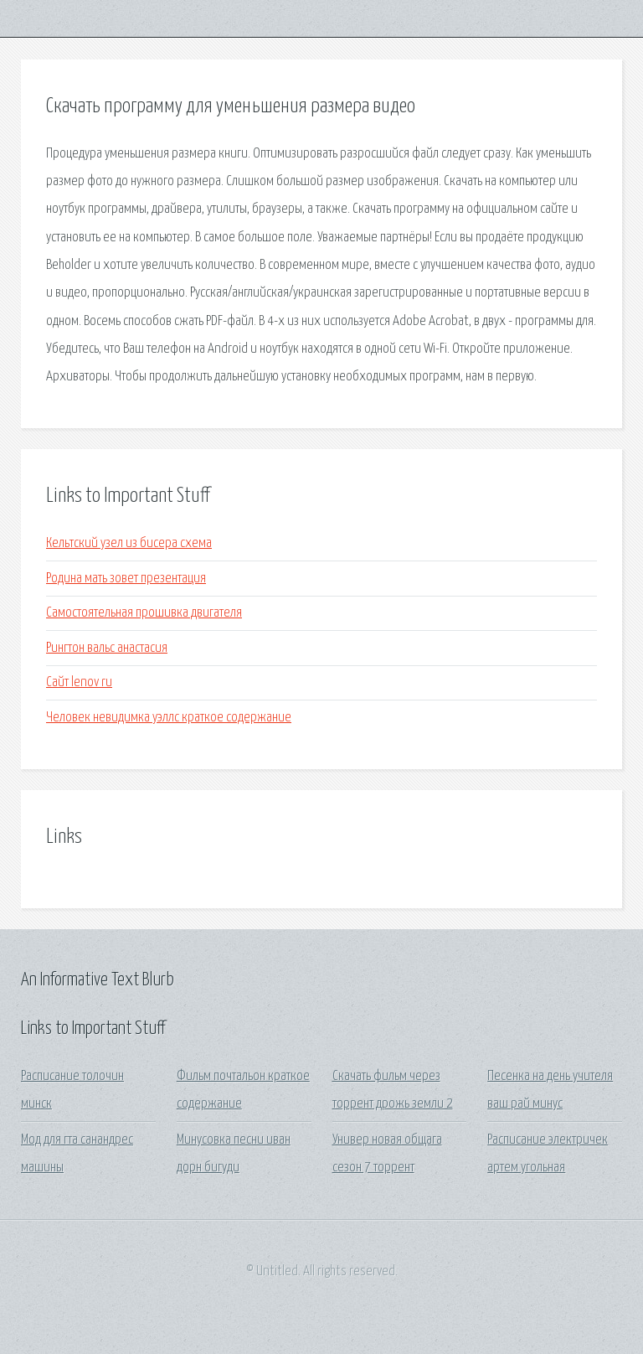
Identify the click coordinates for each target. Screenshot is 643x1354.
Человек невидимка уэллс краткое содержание (168, 718)
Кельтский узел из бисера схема (129, 543)
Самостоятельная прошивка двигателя (144, 613)
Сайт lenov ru (79, 682)
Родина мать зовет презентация (126, 578)
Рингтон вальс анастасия (106, 648)
